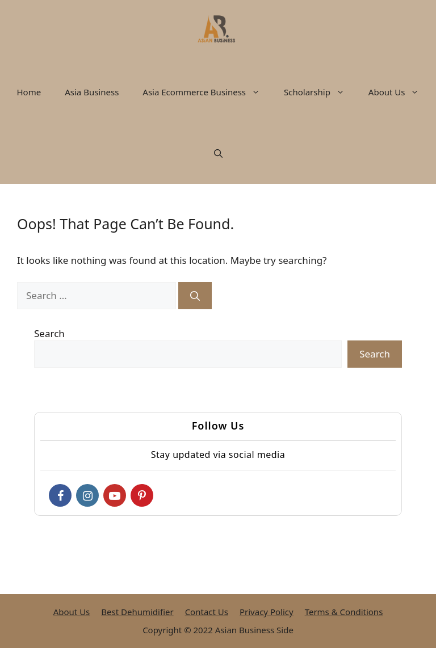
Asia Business (92, 92)
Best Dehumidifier (137, 611)
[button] (259, 92)
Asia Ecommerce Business (207, 92)
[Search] (195, 295)
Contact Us (206, 611)
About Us (399, 92)
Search (49, 333)
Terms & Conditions (344, 611)
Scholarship (320, 92)
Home (29, 92)
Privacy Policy (267, 611)
